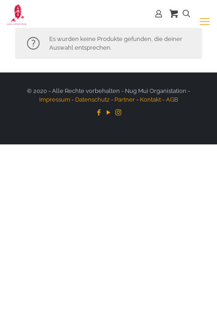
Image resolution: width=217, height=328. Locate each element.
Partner (124, 99)
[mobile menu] (204, 21)
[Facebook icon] (99, 112)
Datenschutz (92, 99)
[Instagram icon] (118, 112)
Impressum (54, 99)
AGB (172, 99)
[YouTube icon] (108, 112)
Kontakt (150, 99)
